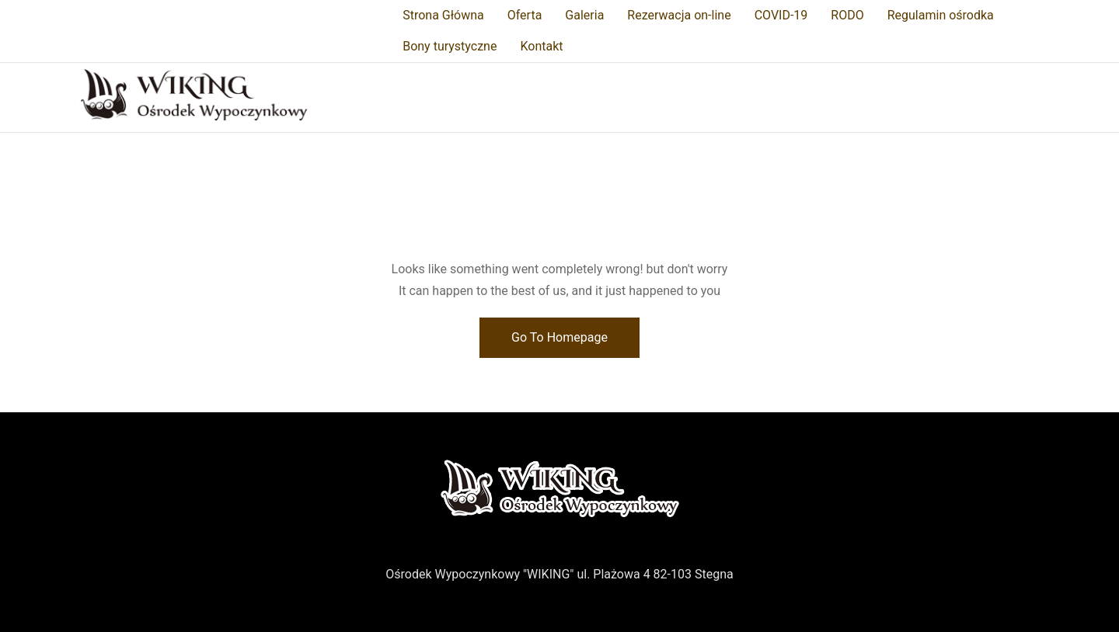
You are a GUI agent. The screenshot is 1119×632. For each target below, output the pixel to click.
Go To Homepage (559, 337)
